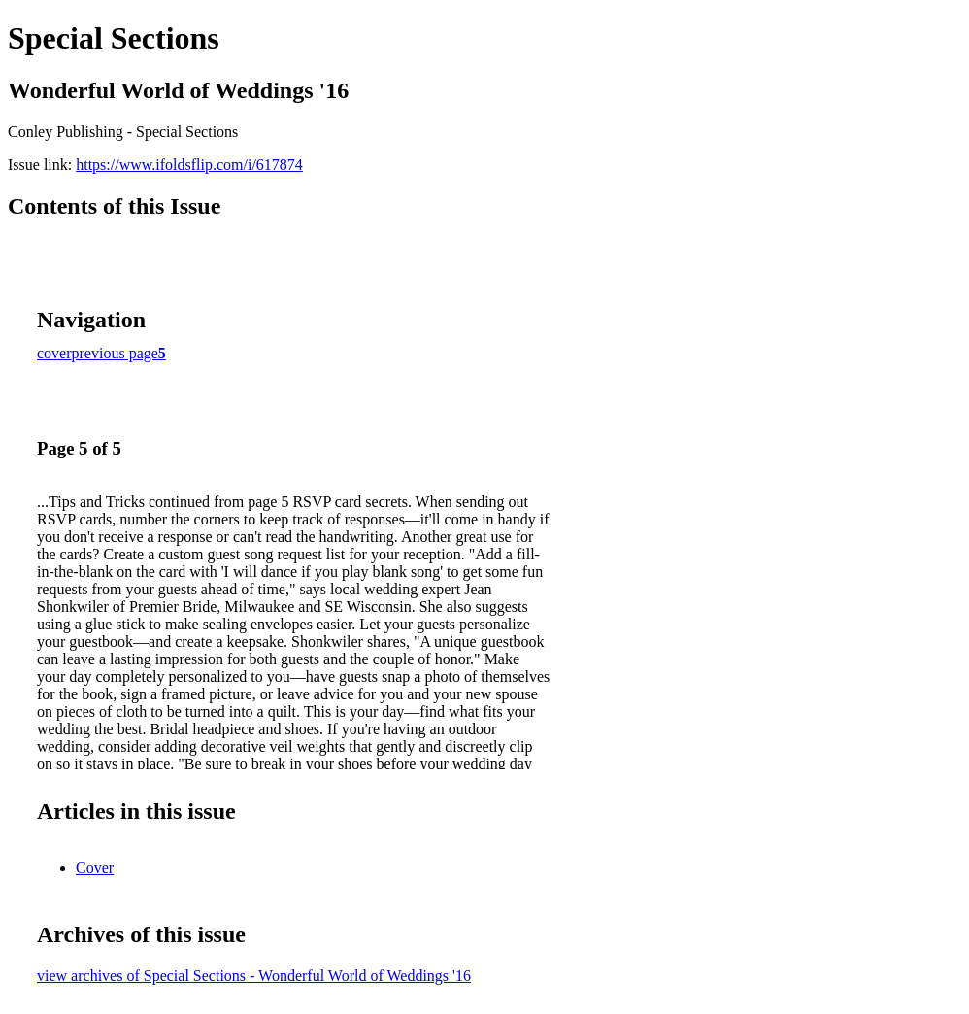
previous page (115, 353)
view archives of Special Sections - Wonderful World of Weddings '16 (254, 975)
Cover (95, 868)
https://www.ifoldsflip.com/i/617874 (189, 164)
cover (54, 353)
